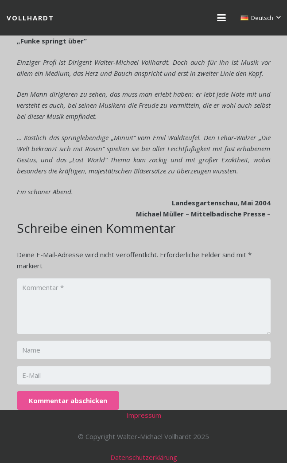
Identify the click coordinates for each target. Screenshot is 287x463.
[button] (221, 17)
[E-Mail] (144, 375)
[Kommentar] (144, 306)
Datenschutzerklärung (143, 457)
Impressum (143, 415)
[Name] (144, 350)
